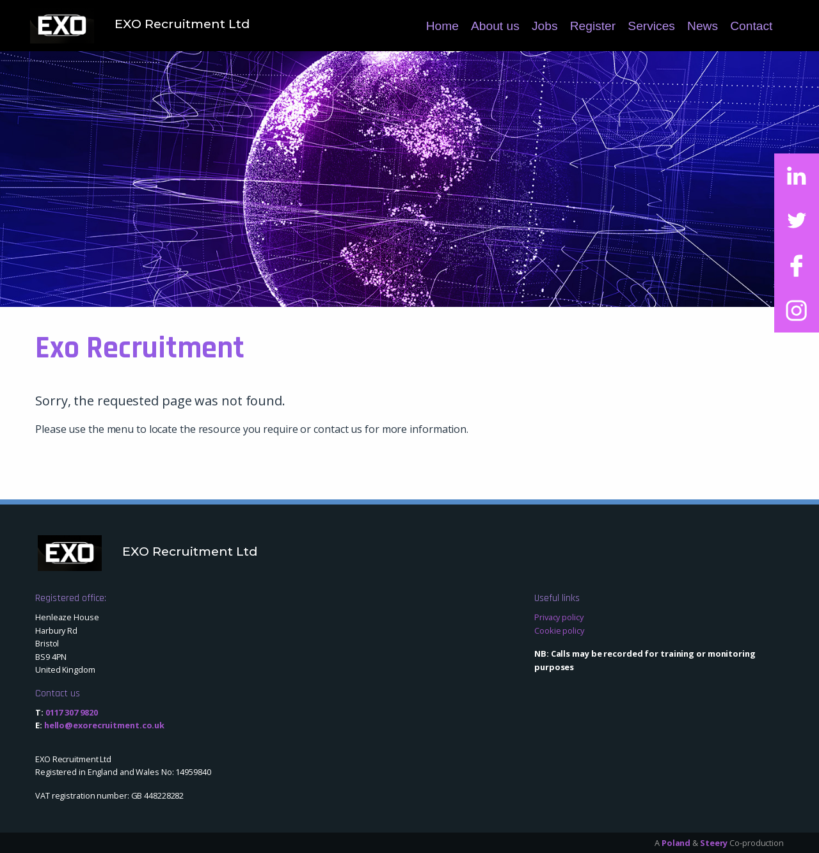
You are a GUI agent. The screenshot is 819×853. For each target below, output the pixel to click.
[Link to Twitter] (796, 220)
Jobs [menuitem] (545, 26)
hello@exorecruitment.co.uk (104, 725)
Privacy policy (559, 617)
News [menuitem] (702, 26)
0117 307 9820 (71, 712)
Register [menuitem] (593, 26)
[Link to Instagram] (796, 310)
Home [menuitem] (442, 26)
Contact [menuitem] (751, 26)
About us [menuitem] (495, 26)
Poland (676, 843)
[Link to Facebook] (796, 265)
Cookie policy (559, 630)
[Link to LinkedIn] (796, 175)
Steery (714, 843)
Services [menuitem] (651, 26)
